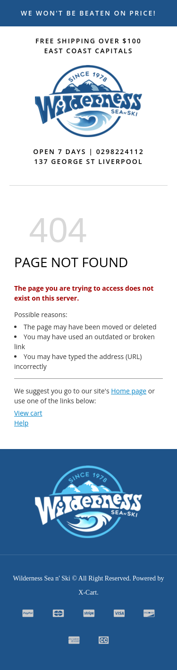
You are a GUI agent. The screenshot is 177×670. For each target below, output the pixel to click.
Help (21, 422)
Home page (128, 390)
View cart (28, 413)
